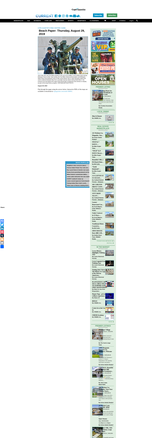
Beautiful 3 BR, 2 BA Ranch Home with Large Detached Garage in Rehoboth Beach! (97, 161)
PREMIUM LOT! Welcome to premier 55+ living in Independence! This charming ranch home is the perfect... (105, 360)
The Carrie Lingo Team (104, 344)
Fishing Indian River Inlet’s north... (77, 183)
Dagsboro (101, 96)
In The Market (103, 247)
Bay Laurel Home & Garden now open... (78, 170)
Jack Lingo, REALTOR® (103, 383)
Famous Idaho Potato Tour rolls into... (78, 167)
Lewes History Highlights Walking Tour (98, 252)
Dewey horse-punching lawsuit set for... (78, 172)
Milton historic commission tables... (77, 174)
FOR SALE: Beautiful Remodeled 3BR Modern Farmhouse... (106, 369)
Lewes (100, 409)
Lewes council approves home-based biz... (79, 181)
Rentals (109, 243)
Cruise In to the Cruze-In (99, 309)
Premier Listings (103, 326)
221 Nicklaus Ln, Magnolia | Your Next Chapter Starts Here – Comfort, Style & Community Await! (97, 134)
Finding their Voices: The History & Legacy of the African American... (99, 272)
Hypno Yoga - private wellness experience (99, 295)
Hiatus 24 (97, 297)
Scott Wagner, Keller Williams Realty (97, 208)
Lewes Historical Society (98, 257)
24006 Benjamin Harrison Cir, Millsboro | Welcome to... (105, 350)
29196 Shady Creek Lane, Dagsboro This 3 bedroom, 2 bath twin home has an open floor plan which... (106, 101)
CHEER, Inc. (97, 118)
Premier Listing (103, 87)
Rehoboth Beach (103, 331)
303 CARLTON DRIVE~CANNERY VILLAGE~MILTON (98, 186)
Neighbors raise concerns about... (77, 165)
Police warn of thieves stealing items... (78, 185)
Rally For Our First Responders (98, 290)
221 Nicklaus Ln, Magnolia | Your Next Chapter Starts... (105, 389)
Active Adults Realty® (97, 138)
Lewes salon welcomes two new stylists (78, 176)
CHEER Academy (98, 315)
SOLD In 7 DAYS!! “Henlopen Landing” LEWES (95, 143)
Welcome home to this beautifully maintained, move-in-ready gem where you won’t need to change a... (106, 414)
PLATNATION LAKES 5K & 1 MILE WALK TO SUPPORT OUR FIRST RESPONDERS (99, 284)
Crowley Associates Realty (105, 106)
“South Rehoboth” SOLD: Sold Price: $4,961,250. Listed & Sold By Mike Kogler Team (98, 168)
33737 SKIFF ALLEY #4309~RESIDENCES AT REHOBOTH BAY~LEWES (98, 195)
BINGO (94, 301)
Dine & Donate (97, 116)
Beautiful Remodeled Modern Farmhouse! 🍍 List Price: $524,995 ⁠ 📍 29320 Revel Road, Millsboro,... (106, 378)
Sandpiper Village (104, 330)
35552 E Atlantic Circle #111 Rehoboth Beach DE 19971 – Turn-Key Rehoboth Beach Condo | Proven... (106, 338)
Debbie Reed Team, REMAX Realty (97, 237)
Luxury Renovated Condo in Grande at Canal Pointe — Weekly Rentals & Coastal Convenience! (98, 203)
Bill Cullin (97, 164)
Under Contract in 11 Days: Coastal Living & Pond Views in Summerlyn (97, 214)
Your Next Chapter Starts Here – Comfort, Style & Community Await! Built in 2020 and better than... (106, 398)
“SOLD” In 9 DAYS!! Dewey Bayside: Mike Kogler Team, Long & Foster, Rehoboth (97, 152)
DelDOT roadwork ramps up (75, 178)
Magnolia (101, 393)
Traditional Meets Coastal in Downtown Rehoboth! (98, 225)
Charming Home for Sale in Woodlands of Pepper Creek (105, 92)
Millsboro (101, 355)
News (110, 241)
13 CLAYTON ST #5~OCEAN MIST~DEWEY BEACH (98, 177)
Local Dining (103, 111)
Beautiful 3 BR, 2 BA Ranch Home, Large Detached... (105, 429)
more (110, 321)
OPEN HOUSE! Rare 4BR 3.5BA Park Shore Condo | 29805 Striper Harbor (97, 232)
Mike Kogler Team (96, 147)
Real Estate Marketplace (103, 127)
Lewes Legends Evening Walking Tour (100, 262)
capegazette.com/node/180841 (62, 91)
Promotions (101, 241)
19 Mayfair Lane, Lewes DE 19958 (104, 406)
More (110, 122)
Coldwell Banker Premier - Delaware (98, 181)
